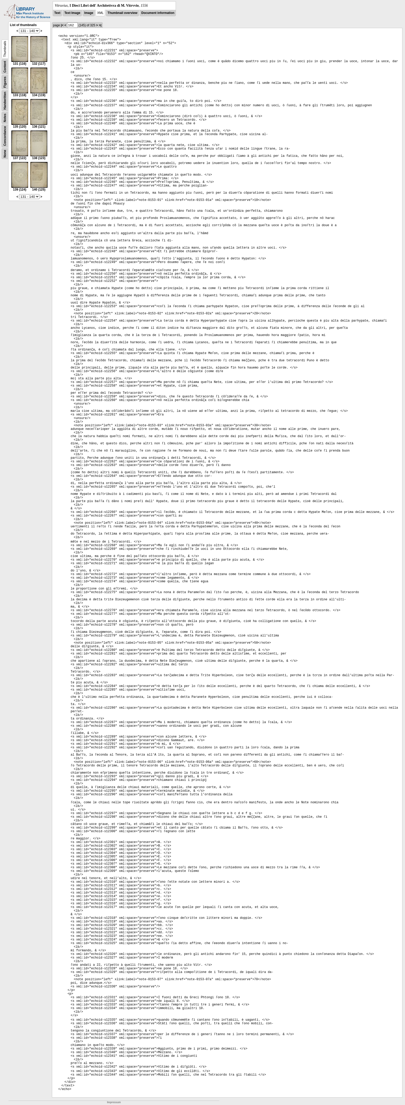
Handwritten (5, 101)
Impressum (114, 1102)
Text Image (72, 13)
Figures (5, 82)
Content (5, 66)
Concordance (5, 136)
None (5, 154)
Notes (5, 117)
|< (62, 25)
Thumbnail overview (122, 13)
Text (57, 13)
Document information (157, 13)
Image (88, 13)
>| (100, 25)
